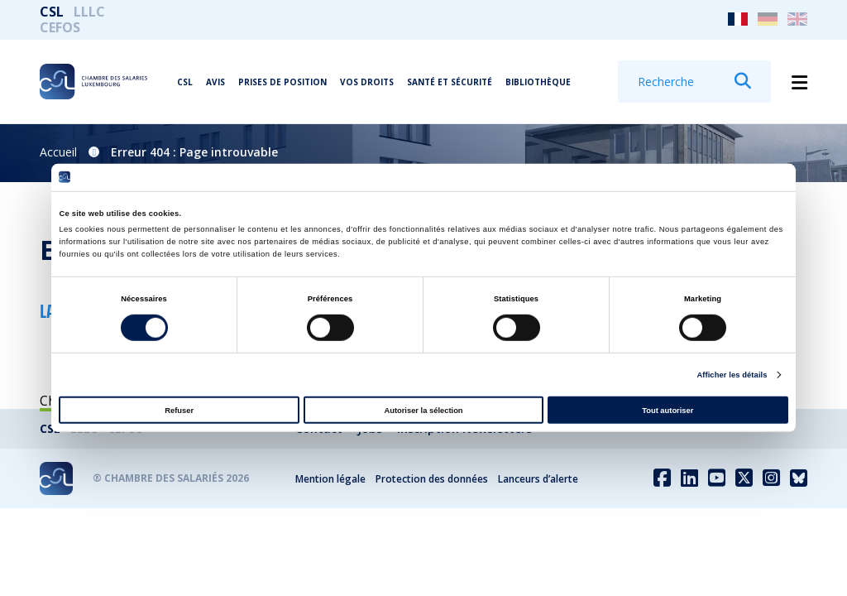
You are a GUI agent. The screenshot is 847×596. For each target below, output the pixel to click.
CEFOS (60, 27)
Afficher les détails (731, 375)
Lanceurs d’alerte (538, 479)
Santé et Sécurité (449, 82)
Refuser (179, 410)
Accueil (58, 152)
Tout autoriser (667, 410)
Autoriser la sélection (423, 410)
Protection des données (432, 479)
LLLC (89, 11)
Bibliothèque (538, 82)
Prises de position (282, 82)
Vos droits (367, 82)
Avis (215, 82)
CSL (52, 11)
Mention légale (330, 479)
